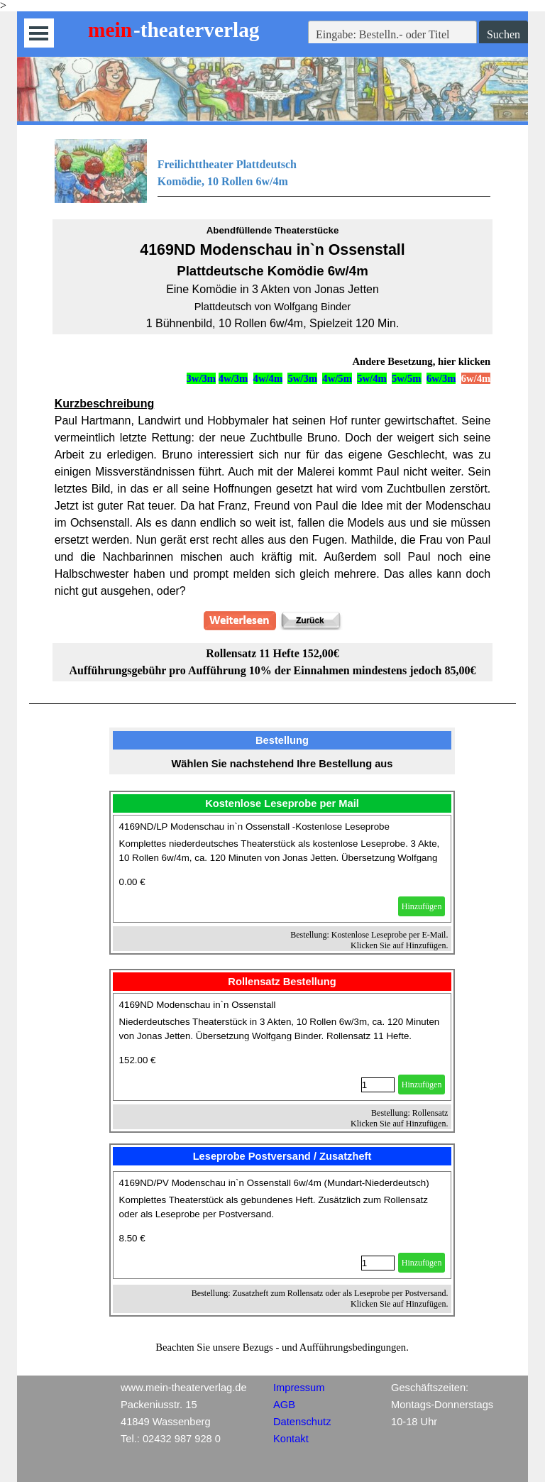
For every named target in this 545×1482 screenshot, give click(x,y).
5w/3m (302, 378)
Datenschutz (302, 1421)
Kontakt (291, 1438)
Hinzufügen (422, 906)
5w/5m (407, 378)
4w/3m (233, 378)
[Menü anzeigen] (38, 33)
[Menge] (378, 1084)
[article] (282, 869)
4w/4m (268, 378)
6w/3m (441, 378)
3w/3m (201, 378)
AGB (284, 1404)
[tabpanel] (273, 171)
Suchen (503, 34)
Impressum (298, 1387)
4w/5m (337, 378)
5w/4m (372, 378)
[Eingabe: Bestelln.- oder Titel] (392, 35)
